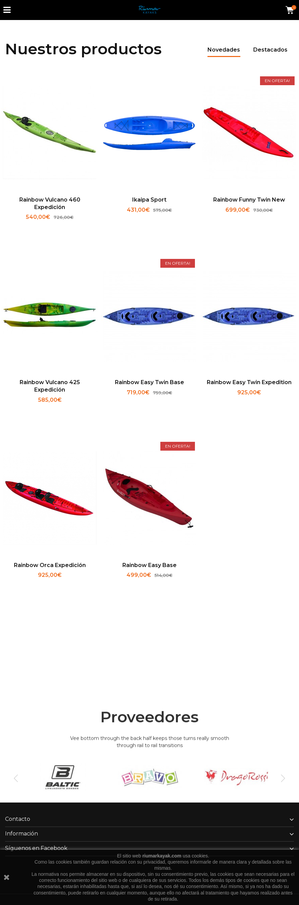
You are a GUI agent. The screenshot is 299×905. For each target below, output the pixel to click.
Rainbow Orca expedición (50, 565)
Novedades (223, 49)
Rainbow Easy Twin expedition (249, 382)
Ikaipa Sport (149, 199)
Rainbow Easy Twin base (149, 382)
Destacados (270, 49)
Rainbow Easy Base (149, 565)
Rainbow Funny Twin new (249, 199)
